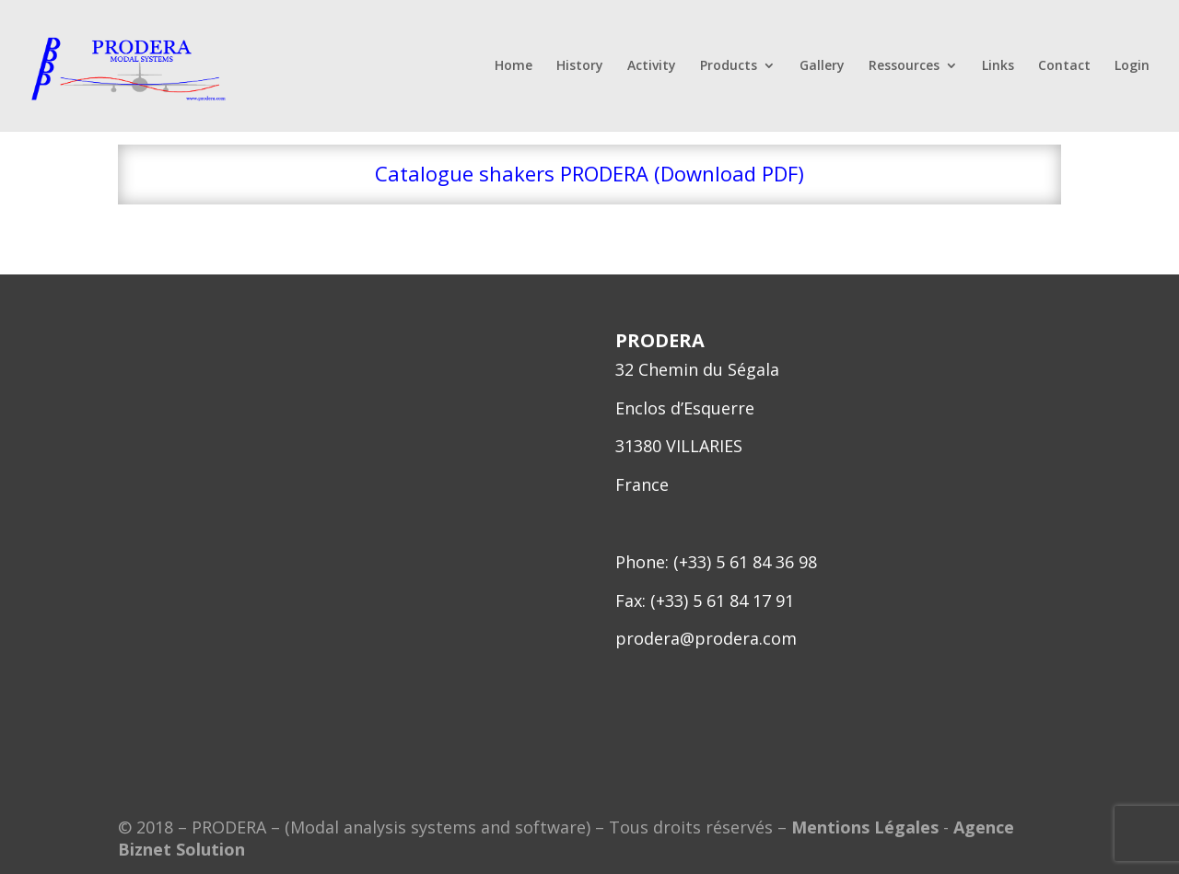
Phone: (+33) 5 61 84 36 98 (716, 562)
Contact (1064, 66)
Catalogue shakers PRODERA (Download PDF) (589, 173)
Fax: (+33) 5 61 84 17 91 (704, 600)
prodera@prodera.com (706, 638)
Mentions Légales (865, 827)
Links (998, 66)
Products (728, 66)
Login (1132, 66)
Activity (651, 66)
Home (513, 66)
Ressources (904, 66)
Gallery (822, 66)
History (579, 66)
